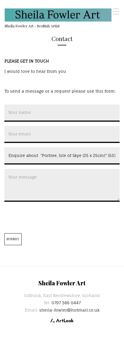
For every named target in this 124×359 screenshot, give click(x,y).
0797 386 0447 (66, 302)
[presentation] (48, 217)
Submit (13, 239)
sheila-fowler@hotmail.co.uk (69, 309)
